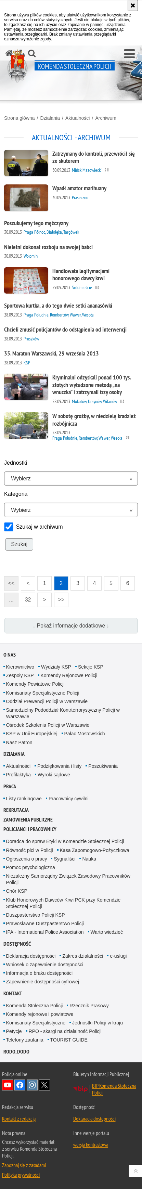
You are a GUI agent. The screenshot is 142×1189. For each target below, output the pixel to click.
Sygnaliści (64, 859)
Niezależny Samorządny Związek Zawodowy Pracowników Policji (68, 879)
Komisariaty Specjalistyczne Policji (42, 693)
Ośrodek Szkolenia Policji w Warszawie (48, 725)
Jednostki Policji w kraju (97, 1022)
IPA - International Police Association (45, 932)
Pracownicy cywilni (69, 798)
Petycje (14, 1031)
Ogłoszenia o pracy (26, 859)
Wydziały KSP (56, 667)
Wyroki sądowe (54, 774)
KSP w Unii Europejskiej (31, 733)
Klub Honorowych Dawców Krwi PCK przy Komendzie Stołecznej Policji (63, 903)
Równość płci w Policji (29, 850)
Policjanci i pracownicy (29, 829)
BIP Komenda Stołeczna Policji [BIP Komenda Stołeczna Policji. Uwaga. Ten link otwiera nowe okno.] (114, 1089)
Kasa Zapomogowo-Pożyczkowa (94, 850)
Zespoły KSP (20, 675)
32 (26, 598)
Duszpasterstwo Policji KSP (35, 915)
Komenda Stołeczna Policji (34, 1005)
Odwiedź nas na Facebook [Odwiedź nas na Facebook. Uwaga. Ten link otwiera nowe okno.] (19, 1085)
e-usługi (118, 956)
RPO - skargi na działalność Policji (65, 1031)
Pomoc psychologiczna (30, 867)
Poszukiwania (103, 766)
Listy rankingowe (24, 798)
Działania (50, 118)
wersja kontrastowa (90, 1144)
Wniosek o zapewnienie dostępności (44, 964)
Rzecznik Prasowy (88, 1005)
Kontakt (12, 993)
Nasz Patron (19, 742)
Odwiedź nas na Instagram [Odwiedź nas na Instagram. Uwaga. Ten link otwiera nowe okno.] (32, 1085)
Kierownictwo (20, 667)
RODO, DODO (16, 1051)
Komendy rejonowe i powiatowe (40, 1014)
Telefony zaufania (24, 1040)
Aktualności (77, 118)
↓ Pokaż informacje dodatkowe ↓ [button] (71, 626)
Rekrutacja (16, 810)
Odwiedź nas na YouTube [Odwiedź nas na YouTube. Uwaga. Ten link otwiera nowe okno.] (7, 1085)
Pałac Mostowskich (84, 733)
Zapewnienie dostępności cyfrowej (42, 981)
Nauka (89, 859)
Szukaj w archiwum (39, 527)
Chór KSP (16, 891)
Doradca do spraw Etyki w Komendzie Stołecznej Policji (65, 841)
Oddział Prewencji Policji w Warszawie (47, 701)
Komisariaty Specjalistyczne (36, 1022)
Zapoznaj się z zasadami (24, 1165)
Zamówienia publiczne (28, 819)
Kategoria (16, 494)
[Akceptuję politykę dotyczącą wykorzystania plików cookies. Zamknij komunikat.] (133, 5)
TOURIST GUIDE (69, 1040)
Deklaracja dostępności (31, 956)
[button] (129, 54)
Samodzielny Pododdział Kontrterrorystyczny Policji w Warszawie (63, 713)
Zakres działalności (82, 956)
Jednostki (15, 463)
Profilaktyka (18, 774)
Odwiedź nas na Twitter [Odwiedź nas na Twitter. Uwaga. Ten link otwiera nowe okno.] (44, 1085)
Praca (9, 786)
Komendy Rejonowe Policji (69, 675)
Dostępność (17, 943)
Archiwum (105, 118)
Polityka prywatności (21, 1174)
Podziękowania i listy (59, 766)
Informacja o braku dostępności (39, 973)
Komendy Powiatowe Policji (35, 684)
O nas (9, 654)
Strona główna (19, 118)
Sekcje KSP (90, 667)
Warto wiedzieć (107, 932)
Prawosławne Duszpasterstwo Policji (45, 923)
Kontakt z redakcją (19, 1118)
